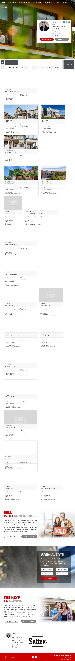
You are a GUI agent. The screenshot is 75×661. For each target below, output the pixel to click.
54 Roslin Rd (8, 213)
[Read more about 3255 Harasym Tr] (21, 120)
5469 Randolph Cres (11, 244)
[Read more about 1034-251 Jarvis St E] (20, 425)
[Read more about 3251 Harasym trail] (21, 150)
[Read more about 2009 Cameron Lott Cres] (51, 486)
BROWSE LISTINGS (47, 39)
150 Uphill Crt (9, 488)
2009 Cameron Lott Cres (48, 488)
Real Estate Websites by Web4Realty (62, 655)
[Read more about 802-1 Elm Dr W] (20, 395)
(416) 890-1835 (57, 31)
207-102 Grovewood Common (34, 213)
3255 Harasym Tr (10, 122)
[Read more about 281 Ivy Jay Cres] (53, 181)
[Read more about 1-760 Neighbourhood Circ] (21, 333)
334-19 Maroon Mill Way (12, 91)
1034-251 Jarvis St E (10, 427)
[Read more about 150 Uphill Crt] (20, 486)
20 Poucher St (9, 458)
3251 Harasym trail (10, 152)
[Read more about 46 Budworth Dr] (51, 333)
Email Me (55, 35)
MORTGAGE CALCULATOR (28, 621)
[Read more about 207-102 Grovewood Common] (41, 211)
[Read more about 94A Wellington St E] (20, 303)
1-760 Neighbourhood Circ (13, 336)
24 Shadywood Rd (10, 183)
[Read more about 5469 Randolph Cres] (20, 242)
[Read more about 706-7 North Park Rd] (20, 272)
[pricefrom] (56, 67)
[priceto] (46, 67)
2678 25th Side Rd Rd (46, 305)
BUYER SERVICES (11, 621)
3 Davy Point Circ (10, 366)
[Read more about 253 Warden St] (53, 120)
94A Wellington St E (10, 305)
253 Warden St (46, 122)
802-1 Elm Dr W (9, 397)
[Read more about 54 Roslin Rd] (13, 211)
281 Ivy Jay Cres (46, 183)
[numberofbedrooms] (28, 67)
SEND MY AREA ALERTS (49, 578)
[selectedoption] (11, 62)
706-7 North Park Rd (11, 274)
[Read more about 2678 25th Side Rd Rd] (51, 303)
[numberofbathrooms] (35, 67)
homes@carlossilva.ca (19, 644)
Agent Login (68, 657)
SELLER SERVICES (11, 536)
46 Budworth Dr (46, 336)
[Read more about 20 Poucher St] (20, 456)
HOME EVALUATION (62, 39)
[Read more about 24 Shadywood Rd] (21, 181)
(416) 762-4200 (56, 33)
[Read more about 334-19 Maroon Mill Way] (21, 89)
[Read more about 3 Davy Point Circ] (21, 364)
